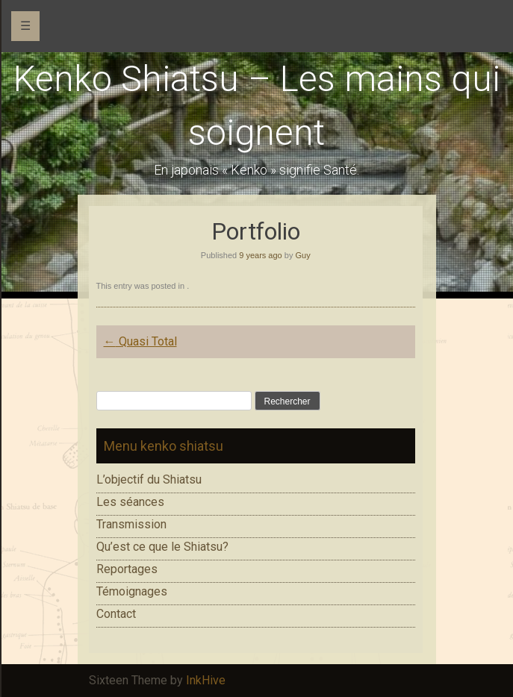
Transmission (131, 524)
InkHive (206, 680)
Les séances (130, 502)
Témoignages (131, 591)
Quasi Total (140, 341)
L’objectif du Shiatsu (149, 479)
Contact (116, 614)
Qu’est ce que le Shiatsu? (162, 547)
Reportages (127, 569)
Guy (302, 255)
